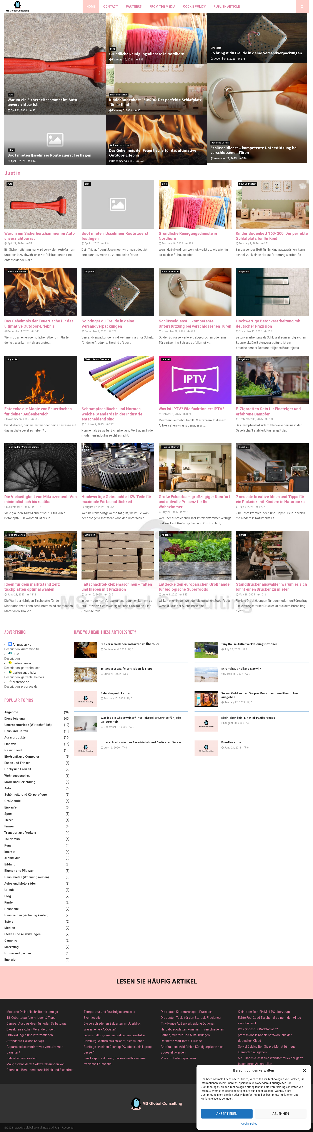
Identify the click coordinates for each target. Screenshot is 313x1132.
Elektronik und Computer (97, 359)
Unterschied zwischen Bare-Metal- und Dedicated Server (141, 742)
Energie (9, 959)
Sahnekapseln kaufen (116, 693)
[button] (304, 1070)
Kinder (9, 902)
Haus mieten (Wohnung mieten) (26, 877)
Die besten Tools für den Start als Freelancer (191, 1017)
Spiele (8, 921)
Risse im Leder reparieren (178, 1058)
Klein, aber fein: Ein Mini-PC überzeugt (248, 717)
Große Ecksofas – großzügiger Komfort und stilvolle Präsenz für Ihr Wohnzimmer (194, 501)
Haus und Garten (118, 94)
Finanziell (11, 744)
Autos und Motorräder (20, 883)
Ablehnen (280, 1114)
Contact (110, 6)
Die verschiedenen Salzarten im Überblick (130, 644)
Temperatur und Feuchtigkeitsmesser (109, 1012)
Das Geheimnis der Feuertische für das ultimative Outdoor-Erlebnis (152, 153)
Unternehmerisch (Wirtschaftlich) (28, 725)
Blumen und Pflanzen (19, 870)
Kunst (8, 845)
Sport (8, 813)
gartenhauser (22, 663)
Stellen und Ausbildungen (22, 934)
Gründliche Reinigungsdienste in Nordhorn (146, 54)
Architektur (12, 858)
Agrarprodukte (14, 737)
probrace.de (21, 682)
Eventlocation (231, 742)
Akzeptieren (226, 1114)
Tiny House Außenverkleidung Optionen (249, 644)
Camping (10, 940)
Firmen (242, 535)
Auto (11, 94)
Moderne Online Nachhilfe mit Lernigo (32, 1012)
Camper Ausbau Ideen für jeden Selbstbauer (37, 1023)
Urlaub (9, 890)
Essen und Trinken (17, 763)
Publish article (226, 6)
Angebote (216, 49)
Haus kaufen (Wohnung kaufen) (24, 447)
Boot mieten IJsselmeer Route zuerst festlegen (49, 155)
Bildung (9, 864)
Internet (166, 359)
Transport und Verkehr (20, 832)
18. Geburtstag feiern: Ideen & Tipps (126, 668)
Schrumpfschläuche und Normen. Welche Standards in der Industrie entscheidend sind (112, 414)
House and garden (17, 953)
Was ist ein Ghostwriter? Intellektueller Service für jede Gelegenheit (141, 719)
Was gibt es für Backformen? (258, 1029)
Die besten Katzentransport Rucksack (186, 1012)
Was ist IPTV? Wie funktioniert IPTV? (191, 409)
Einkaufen (90, 535)
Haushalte (11, 909)
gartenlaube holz (24, 672)
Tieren (8, 820)
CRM (16, 654)
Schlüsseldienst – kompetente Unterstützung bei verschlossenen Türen (254, 153)
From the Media (162, 6)
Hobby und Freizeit (17, 769)
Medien (9, 928)
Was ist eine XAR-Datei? (100, 1029)
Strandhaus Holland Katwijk (241, 668)
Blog (11, 150)
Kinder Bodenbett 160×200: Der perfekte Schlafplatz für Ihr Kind (155, 102)
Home (91, 6)
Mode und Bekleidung (19, 782)
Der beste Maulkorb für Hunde (181, 1041)
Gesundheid (13, 750)
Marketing (11, 947)
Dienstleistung (14, 718)
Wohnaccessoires (119, 145)
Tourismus (12, 839)
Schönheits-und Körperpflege (25, 794)
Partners (134, 6)
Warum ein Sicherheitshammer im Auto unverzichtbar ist (42, 102)
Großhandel (13, 801)
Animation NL (22, 644)
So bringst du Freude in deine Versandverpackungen (256, 54)
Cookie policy (249, 1123)
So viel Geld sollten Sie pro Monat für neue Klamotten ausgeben (259, 695)
